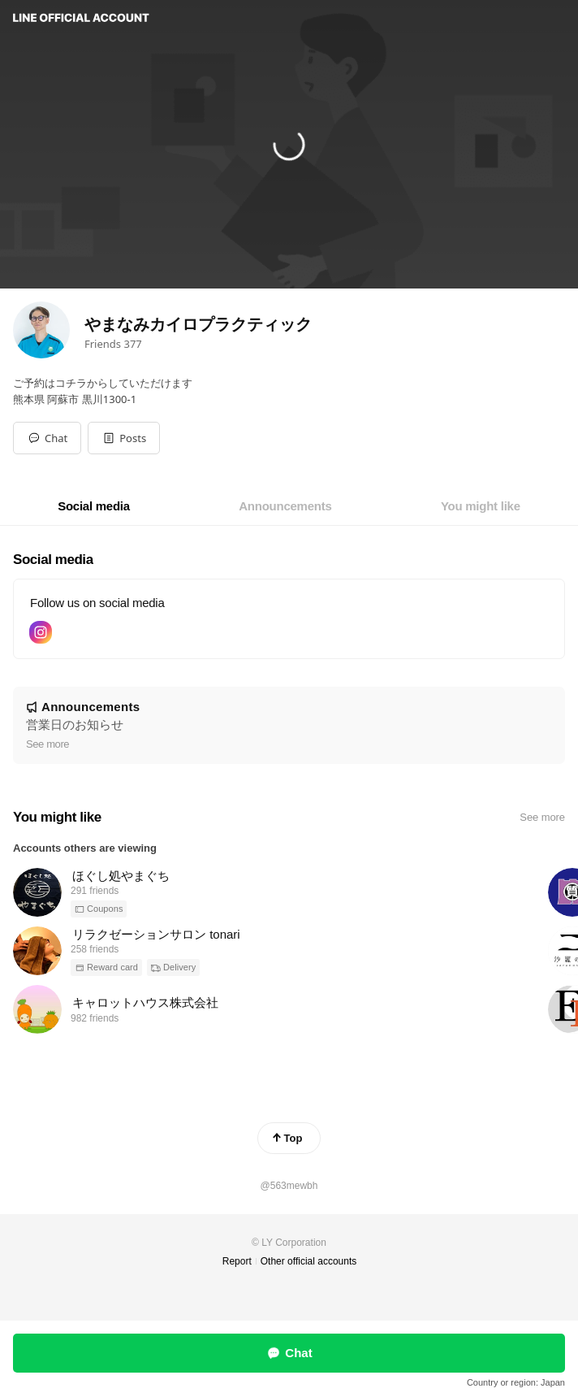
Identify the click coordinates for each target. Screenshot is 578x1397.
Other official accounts (309, 1261)
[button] (124, 438)
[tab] (94, 506)
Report (237, 1261)
